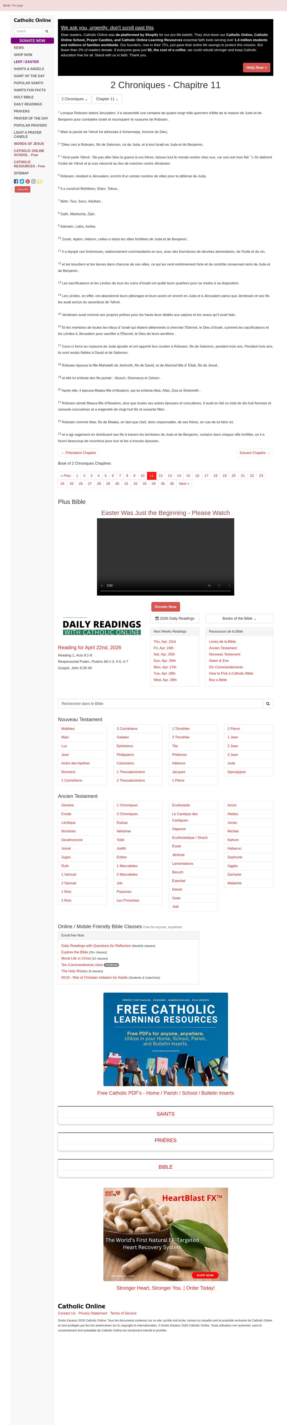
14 (179, 476)
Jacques (178, 818)
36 (172, 484)
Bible (166, 1212)
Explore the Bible (74, 998)
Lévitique (68, 868)
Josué (66, 894)
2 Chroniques (127, 860)
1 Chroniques (127, 851)
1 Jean (232, 783)
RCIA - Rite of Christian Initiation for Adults (94, 1023)
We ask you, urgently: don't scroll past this (107, 27)
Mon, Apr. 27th (165, 690)
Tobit (120, 886)
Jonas (232, 868)
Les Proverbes (128, 946)
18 (215, 476)
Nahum (233, 886)
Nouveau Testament (224, 677)
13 (170, 476)
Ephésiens (125, 792)
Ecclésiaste (181, 851)
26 (81, 484)
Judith (121, 894)
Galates (123, 783)
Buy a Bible (218, 703)
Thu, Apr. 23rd (165, 664)
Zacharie (234, 920)
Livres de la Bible (222, 664)
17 (206, 476)
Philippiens (125, 800)
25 (72, 484)
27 (90, 484)
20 (234, 476)
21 (243, 476)
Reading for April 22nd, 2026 (89, 670)
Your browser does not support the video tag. (165, 579)
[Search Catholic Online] (47, 31)
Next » (184, 484)
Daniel (177, 935)
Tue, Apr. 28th (164, 696)
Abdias (232, 860)
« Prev (66, 476)
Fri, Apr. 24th (164, 671)
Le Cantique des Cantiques (185, 863)
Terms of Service (123, 1359)
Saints (166, 1159)
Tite (175, 792)
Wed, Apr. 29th (165, 703)
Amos (231, 851)
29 (108, 484)
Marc (65, 783)
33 (145, 484)
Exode (66, 860)
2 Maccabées (127, 920)
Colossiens (125, 809)
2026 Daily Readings (174, 641)
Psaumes (124, 937)
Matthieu (68, 774)
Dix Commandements (226, 690)
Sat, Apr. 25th (164, 677)
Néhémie (124, 877)
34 (154, 484)
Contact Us (66, 1359)
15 (188, 476)
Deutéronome (72, 886)
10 (143, 476)
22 (252, 476)
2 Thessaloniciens (131, 826)
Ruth (65, 912)
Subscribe (22, 189)
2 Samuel (68, 929)
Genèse (67, 851)
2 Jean (232, 792)
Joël (175, 952)
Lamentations (182, 909)
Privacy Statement (92, 1359)
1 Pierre (178, 826)
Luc (64, 792)
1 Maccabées (127, 912)
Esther (122, 903)
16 (197, 476)
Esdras (122, 868)
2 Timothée (181, 783)
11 (152, 476)
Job (119, 929)
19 (225, 476)
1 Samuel (68, 920)
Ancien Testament (223, 671)
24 (62, 484)
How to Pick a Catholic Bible (231, 696)
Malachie (234, 929)
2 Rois (66, 946)
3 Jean (232, 800)
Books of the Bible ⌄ (239, 641)
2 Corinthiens (127, 774)
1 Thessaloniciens (131, 818)
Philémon (179, 800)
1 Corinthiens (71, 826)
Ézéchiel (178, 927)
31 (126, 484)
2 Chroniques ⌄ (74, 99)
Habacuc (234, 894)
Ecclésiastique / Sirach (190, 883)
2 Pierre (233, 774)
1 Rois (66, 937)
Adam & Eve (219, 684)
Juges (66, 903)
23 (261, 476)
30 (117, 484)
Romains (68, 818)
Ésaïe (176, 892)
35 (163, 484)
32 (135, 484)
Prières (166, 1186)
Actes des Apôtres (75, 809)
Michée (233, 877)
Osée (176, 944)
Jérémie (178, 901)
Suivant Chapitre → (255, 453)
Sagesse (179, 875)
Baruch (177, 918)
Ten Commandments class (82, 1011)
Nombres (68, 877)
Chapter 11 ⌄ (107, 99)
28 (99, 484)
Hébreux (178, 809)
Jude (231, 809)
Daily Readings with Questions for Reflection (96, 991)
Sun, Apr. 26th (165, 684)
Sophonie (234, 903)
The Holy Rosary (74, 1017)
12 (161, 476)
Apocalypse (236, 818)
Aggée (232, 912)
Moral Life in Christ (76, 1004)
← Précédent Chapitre (78, 453)
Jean (65, 800)
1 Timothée (181, 774)
